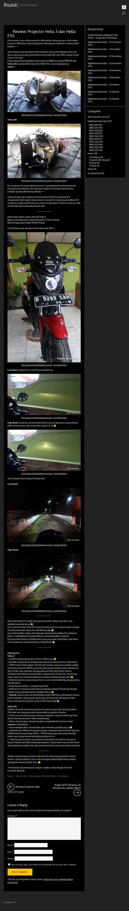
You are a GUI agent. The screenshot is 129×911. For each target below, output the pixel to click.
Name (11, 845)
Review (53, 776)
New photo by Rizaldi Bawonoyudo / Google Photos (44, 115)
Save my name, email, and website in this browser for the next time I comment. (44, 864)
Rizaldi (10, 776)
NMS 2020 (94, 136)
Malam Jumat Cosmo (97, 117)
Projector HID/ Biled (41, 776)
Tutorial (93, 165)
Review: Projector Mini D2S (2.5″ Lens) (25, 788)
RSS (6, 14)
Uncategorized (94, 173)
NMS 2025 (94, 150)
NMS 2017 (93, 127)
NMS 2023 (94, 144)
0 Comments (63, 776)
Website (11, 858)
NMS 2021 (93, 139)
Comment (12, 815)
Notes (31, 776)
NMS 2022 (94, 141)
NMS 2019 (93, 133)
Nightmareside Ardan (97, 121)
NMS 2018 (93, 130)
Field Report (94, 157)
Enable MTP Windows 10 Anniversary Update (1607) (67, 789)
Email (11, 851)
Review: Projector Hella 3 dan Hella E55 (42, 33)
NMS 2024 (94, 147)
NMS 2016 (93, 125)
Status (91, 169)
